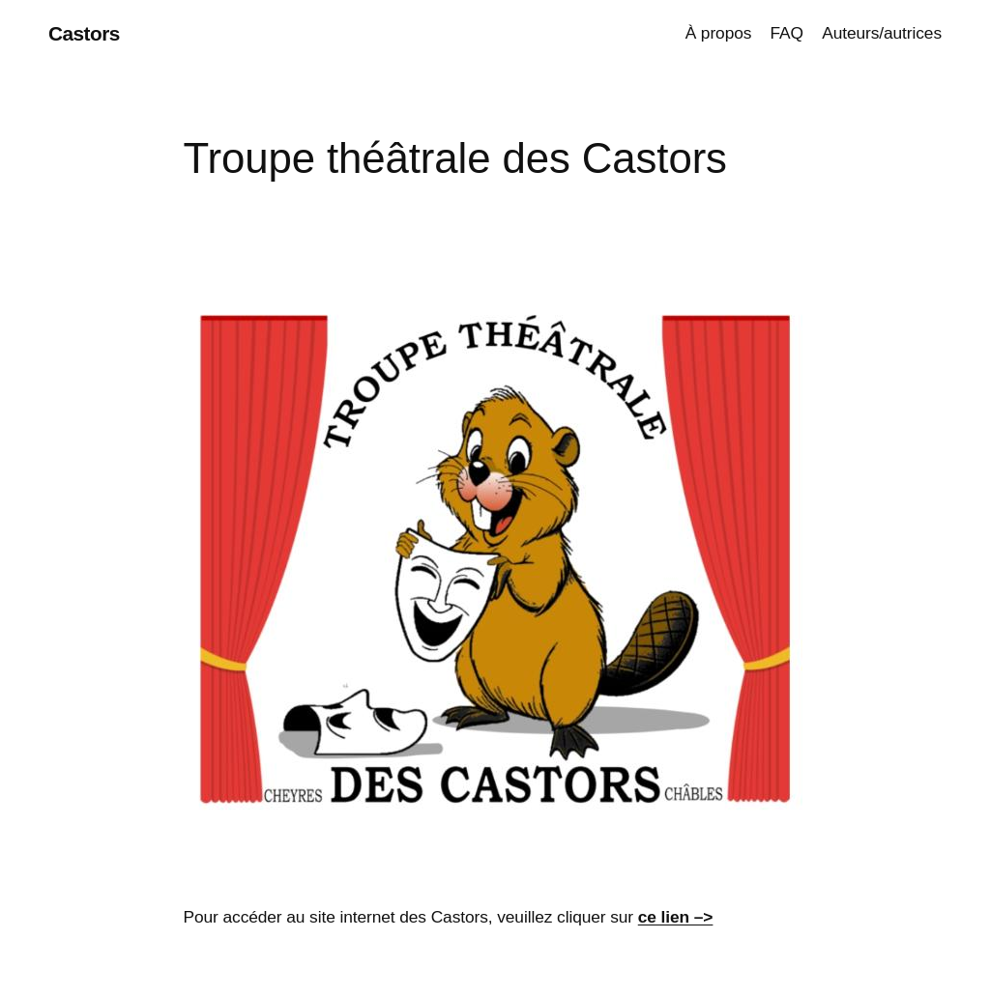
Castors (84, 33)
